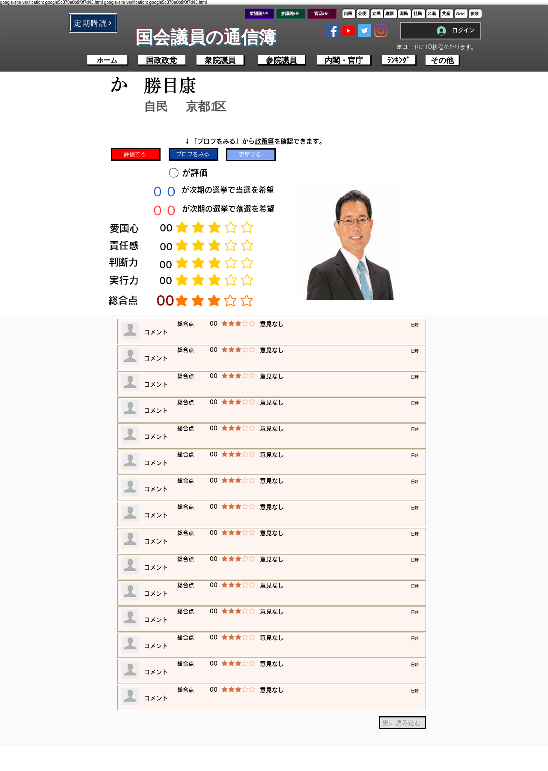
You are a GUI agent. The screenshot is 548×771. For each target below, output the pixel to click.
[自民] (349, 14)
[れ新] (433, 14)
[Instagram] (380, 30)
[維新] (390, 14)
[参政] (475, 14)
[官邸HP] (322, 14)
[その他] (443, 60)
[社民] (418, 14)
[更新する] (251, 154)
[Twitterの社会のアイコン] (364, 30)
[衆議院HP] (259, 14)
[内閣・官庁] (344, 60)
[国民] (404, 14)
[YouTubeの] (348, 30)
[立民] (377, 14)
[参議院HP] (290, 14)
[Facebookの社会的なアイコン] (332, 30)
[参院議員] (282, 60)
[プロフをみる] (193, 154)
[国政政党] (162, 60)
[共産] (447, 14)
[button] (93, 23)
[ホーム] (107, 60)
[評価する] (136, 154)
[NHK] (461, 14)
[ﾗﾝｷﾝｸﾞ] (399, 60)
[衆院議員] (221, 60)
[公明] (363, 14)
